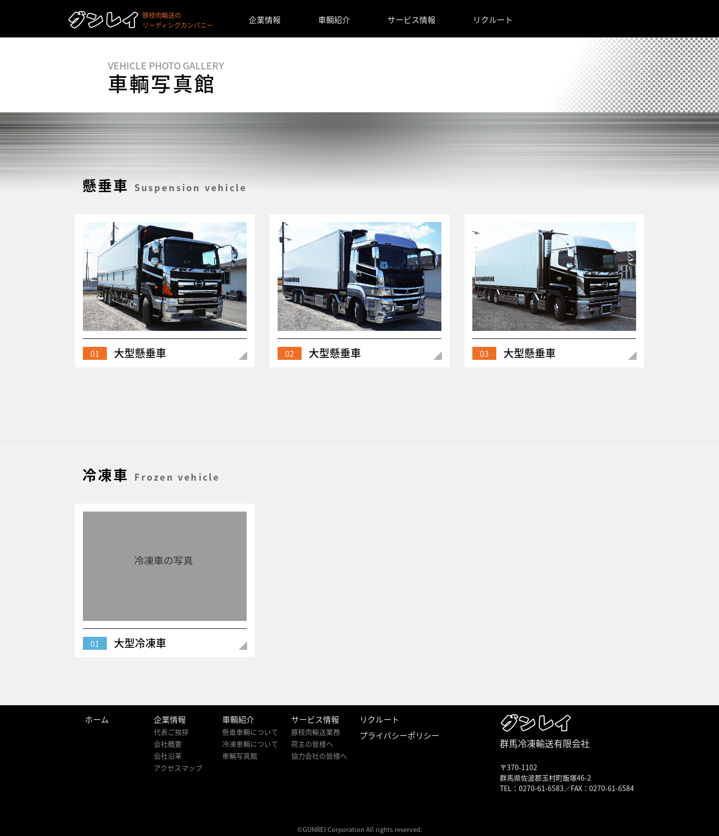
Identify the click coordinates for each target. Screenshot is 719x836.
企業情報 (265, 19)
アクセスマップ (178, 768)
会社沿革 (168, 756)
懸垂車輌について (250, 732)
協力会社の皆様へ (319, 756)
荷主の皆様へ (312, 744)
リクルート (493, 19)
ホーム (97, 719)
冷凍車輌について (250, 744)
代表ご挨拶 (171, 732)
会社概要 (168, 744)
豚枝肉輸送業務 (315, 732)
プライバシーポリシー (399, 735)
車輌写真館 (239, 756)
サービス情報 (411, 19)
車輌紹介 (334, 19)
